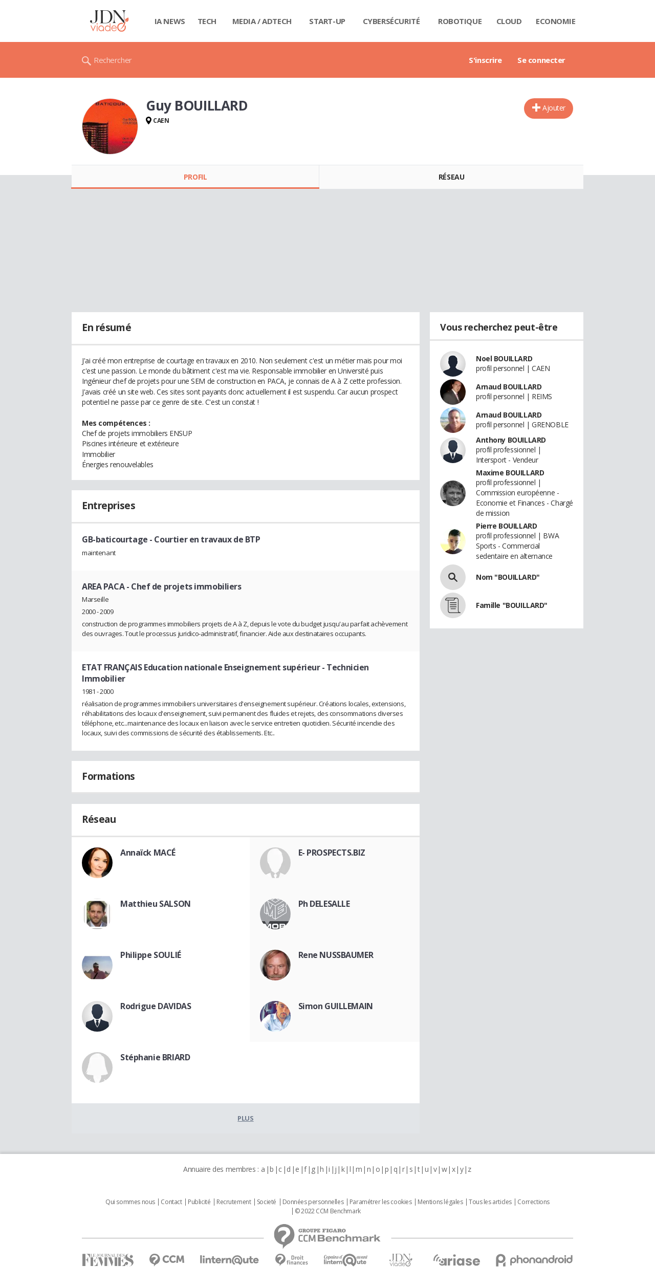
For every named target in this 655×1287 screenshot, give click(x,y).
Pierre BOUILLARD (506, 526)
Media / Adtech (262, 21)
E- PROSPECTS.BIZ (331, 852)
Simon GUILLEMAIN (335, 1006)
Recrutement (233, 1202)
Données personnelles (313, 1202)
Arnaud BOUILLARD (508, 386)
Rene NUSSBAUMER (336, 955)
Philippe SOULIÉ (150, 955)
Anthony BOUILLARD (511, 440)
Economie (556, 21)
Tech (207, 21)
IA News (170, 21)
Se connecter (541, 60)
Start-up (327, 21)
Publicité (199, 1202)
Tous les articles (490, 1202)
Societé (266, 1202)
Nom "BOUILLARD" (508, 577)
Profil (195, 177)
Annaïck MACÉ (148, 852)
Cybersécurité (391, 21)
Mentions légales (440, 1202)
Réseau (451, 177)
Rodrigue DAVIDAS (155, 1006)
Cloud (509, 21)
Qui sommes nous (130, 1202)
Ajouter (553, 108)
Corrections (533, 1202)
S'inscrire (485, 60)
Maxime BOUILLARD (510, 472)
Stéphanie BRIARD (155, 1057)
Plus (245, 1118)
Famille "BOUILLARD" (512, 605)
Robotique (460, 21)
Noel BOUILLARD (504, 358)
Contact (171, 1202)
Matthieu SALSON (155, 903)
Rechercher (113, 60)
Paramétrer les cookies (381, 1202)
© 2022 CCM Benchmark (328, 1211)
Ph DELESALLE (324, 903)
